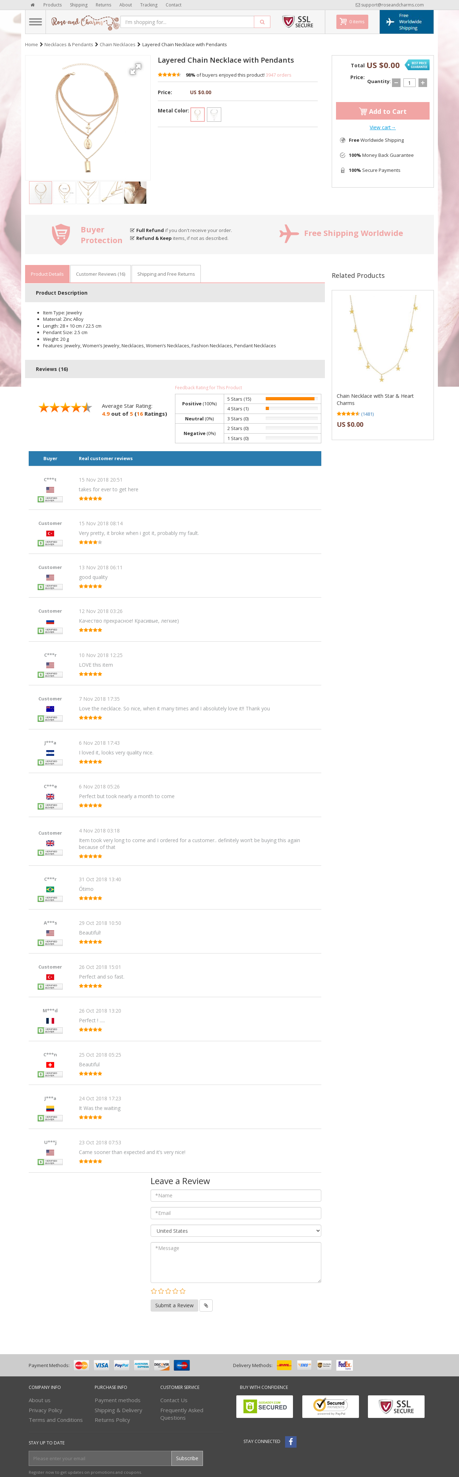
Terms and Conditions (56, 1419)
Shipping (78, 5)
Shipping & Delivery (118, 1410)
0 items (357, 21)
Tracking (148, 5)
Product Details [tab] (47, 274)
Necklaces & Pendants (68, 44)
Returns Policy (112, 1419)
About (125, 5)
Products (52, 5)
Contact (173, 5)
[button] (136, 66)
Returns (103, 5)
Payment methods (118, 1400)
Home (31, 44)
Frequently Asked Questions (181, 1413)
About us (40, 1400)
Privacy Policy (45, 1410)
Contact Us (174, 1400)
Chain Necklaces (118, 44)
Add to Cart (383, 111)
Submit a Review (174, 1305)
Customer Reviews (100, 274)
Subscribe (187, 1458)
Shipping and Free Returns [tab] (166, 274)
